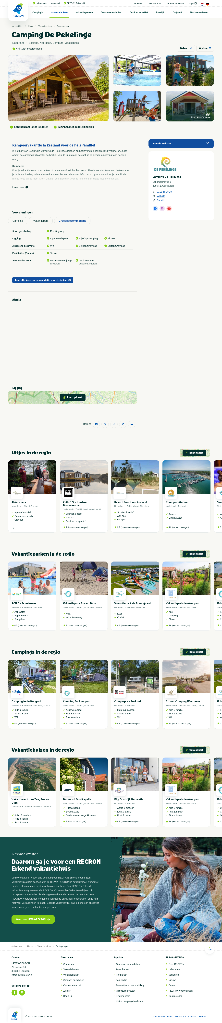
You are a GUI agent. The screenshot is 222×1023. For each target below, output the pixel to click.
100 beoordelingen (130, 821)
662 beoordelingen (130, 625)
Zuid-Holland (81, 509)
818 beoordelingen (27, 723)
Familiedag (121, 980)
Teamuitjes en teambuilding (130, 985)
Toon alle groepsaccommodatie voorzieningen (43, 280)
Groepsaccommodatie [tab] (72, 220)
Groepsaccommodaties (128, 964)
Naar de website (181, 143)
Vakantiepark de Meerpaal (182, 603)
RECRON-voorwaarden (181, 990)
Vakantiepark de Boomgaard (132, 603)
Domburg (99, 607)
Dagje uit (177, 12)
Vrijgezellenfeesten (125, 990)
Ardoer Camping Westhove (183, 701)
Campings (37, 12)
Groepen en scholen (111, 12)
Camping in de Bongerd (26, 701)
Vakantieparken (84, 12)
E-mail (160, 200)
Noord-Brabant (31, 506)
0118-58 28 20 (164, 191)
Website (161, 196)
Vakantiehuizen (59, 12)
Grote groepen (63, 26)
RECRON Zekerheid (74, 3)
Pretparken (121, 974)
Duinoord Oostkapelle (77, 799)
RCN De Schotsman (24, 603)
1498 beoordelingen (130, 527)
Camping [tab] (17, 220)
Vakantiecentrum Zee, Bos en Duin (30, 801)
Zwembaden (122, 969)
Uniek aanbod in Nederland (46, 3)
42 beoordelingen (180, 527)
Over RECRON (154, 3)
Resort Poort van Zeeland (130, 502)
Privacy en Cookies (163, 1016)
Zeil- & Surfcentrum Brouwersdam (75, 503)
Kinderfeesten (123, 996)
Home (30, 26)
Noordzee (93, 509)
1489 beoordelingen (27, 625)
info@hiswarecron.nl (22, 975)
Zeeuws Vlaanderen (42, 806)
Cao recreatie (175, 996)
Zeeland (182, 506)
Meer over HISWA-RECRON (33, 919)
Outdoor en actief (139, 12)
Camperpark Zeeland (127, 701)
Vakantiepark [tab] (40, 220)
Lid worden (174, 969)
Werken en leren (199, 12)
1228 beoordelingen (181, 723)
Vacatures (138, 3)
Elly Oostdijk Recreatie (128, 799)
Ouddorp (103, 509)
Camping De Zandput (76, 701)
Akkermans (19, 502)
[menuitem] (37, 12)
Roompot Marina (176, 502)
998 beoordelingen (78, 723)
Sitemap (203, 1016)
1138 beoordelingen (130, 723)
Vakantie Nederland (175, 3)
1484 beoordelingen (31, 48)
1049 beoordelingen (78, 527)
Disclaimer (180, 1016)
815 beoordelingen (181, 625)
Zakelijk (160, 12)
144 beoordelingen (78, 625)
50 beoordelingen (77, 821)
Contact (172, 985)
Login (193, 3)
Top (209, 949)
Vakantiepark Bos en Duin (79, 603)
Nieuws (172, 980)
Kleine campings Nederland (130, 1001)
